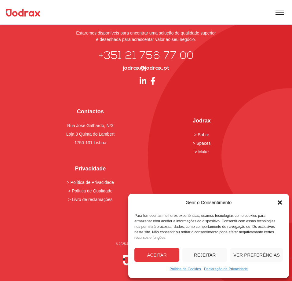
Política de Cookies (185, 269)
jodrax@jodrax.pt (146, 68)
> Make (202, 151)
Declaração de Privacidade (226, 269)
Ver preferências (256, 254)
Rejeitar (205, 254)
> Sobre (201, 134)
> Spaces (202, 143)
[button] (280, 202)
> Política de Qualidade (90, 190)
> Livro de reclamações (90, 199)
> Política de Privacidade (90, 182)
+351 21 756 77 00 (146, 56)
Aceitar (157, 254)
